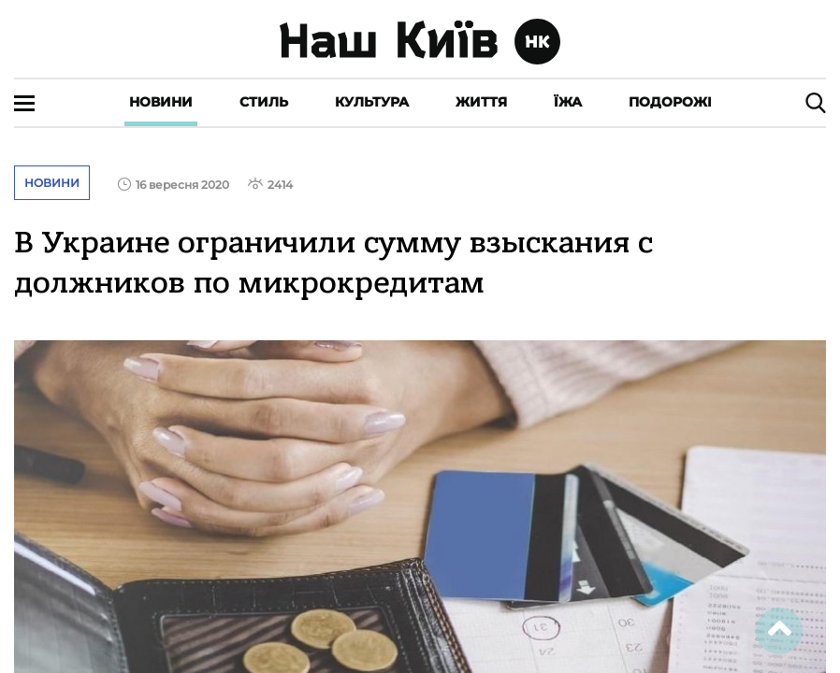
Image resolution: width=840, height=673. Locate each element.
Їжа (568, 101)
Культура (372, 101)
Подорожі (670, 101)
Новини (161, 101)
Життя (481, 101)
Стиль (263, 101)
